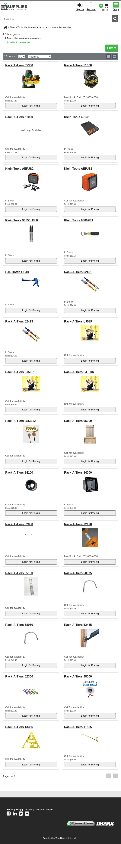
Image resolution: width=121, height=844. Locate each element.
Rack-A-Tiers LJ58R (78, 321)
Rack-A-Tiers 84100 (19, 472)
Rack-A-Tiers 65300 (19, 65)
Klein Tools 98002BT (78, 220)
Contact (39, 809)
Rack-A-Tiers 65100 (19, 573)
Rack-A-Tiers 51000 (78, 65)
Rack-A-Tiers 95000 (78, 420)
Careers (28, 809)
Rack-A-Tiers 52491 (78, 272)
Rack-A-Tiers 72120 (78, 524)
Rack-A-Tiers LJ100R (79, 372)
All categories (12, 34)
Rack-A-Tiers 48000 (78, 676)
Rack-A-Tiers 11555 (78, 727)
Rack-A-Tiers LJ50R (19, 372)
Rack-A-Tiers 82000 (19, 524)
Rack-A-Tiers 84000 (78, 472)
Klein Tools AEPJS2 (19, 168)
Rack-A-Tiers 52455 (78, 624)
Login (49, 809)
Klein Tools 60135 (76, 117)
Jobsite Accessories (18, 42)
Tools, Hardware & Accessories (33, 27)
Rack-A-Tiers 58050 (19, 624)
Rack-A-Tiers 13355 (19, 727)
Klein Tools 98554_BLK (21, 220)
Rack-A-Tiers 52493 (19, 321)
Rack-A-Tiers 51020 (19, 117)
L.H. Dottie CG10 (17, 272)
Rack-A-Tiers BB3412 (20, 420)
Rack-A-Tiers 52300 (19, 676)
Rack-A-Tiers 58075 (78, 573)
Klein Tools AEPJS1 (78, 168)
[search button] (115, 18)
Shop (12, 27)
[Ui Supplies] (14, 6)
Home (10, 809)
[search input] (57, 18)
